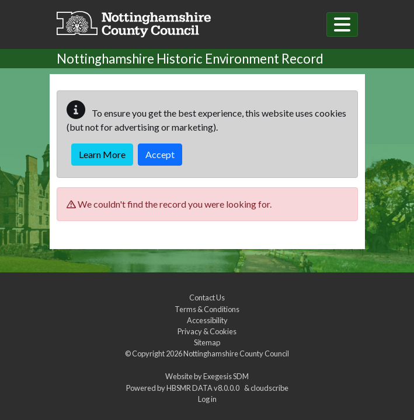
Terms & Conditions (207, 309)
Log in (207, 399)
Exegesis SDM (226, 376)
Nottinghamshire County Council (236, 353)
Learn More (102, 154)
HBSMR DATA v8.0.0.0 (204, 388)
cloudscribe (269, 388)
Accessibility (207, 320)
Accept (160, 154)
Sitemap (207, 342)
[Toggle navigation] (342, 24)
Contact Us (207, 297)
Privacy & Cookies (207, 331)
